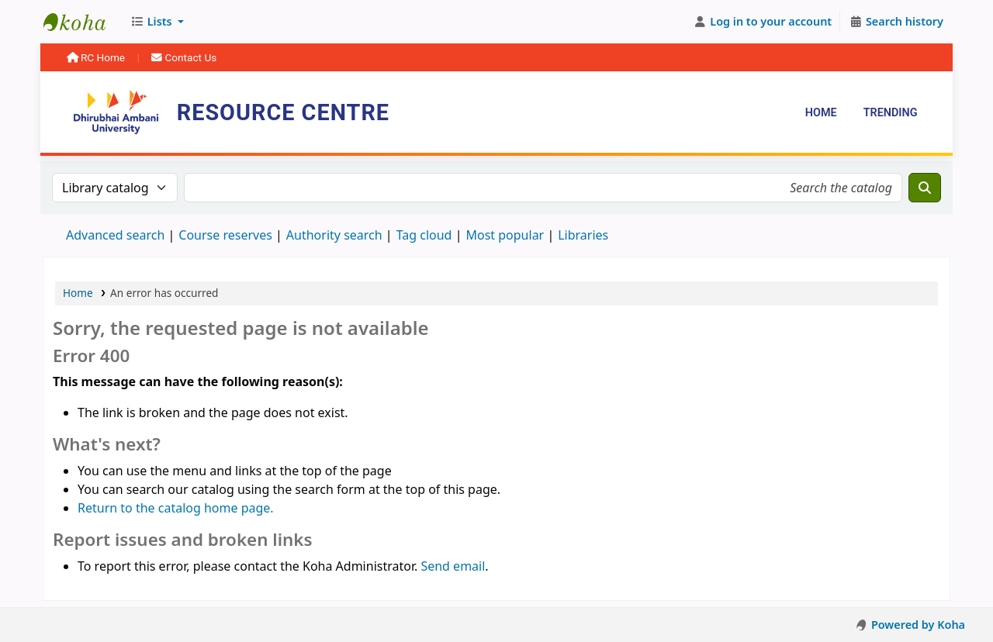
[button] (157, 21)
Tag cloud (424, 234)
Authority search (334, 234)
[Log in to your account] (763, 21)
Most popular (504, 234)
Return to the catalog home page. (176, 507)
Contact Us (183, 57)
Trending (890, 112)
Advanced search (115, 234)
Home (821, 112)
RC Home (97, 57)
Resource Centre (82, 21)
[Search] (924, 187)
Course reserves (225, 234)
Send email (452, 566)
